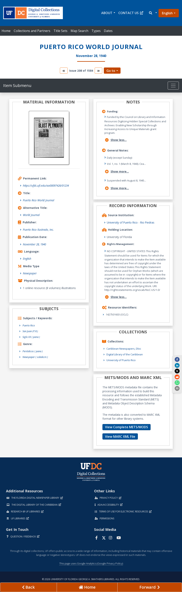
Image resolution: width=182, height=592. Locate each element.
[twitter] (177, 371)
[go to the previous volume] (63, 70)
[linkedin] (177, 365)
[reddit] (177, 376)
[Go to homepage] (87, 587)
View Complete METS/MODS (126, 427)
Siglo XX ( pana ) (31, 337)
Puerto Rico (28, 325)
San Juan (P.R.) (30, 331)
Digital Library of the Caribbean (124, 354)
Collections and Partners (32, 31)
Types (96, 31)
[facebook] (177, 359)
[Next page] (149, 587)
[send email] (177, 388)
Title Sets (60, 31)
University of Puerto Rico (121, 360)
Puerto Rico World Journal (38, 200)
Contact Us (130, 13)
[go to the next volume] (98, 70)
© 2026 (91, 579)
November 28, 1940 (34, 244)
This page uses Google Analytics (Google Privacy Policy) (91, 563)
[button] (153, 13)
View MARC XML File (120, 436)
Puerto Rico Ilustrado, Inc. (38, 229)
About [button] (106, 13)
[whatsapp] (177, 382)
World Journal (31, 215)
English (167, 13)
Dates (108, 31)
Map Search (79, 31)
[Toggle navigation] (173, 86)
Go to (110, 70)
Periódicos (32, 351)
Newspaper (30, 273)
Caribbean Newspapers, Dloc (123, 348)
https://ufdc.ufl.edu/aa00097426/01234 (46, 185)
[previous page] (28, 587)
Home (6, 31)
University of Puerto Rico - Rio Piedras (130, 222)
